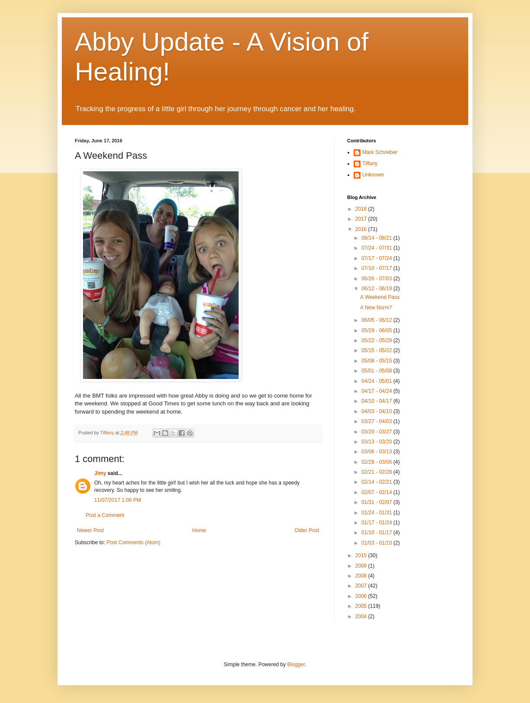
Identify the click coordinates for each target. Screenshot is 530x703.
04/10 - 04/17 (377, 401)
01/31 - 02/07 (377, 502)
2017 (361, 219)
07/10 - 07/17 (377, 268)
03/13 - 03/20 (377, 442)
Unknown (373, 175)
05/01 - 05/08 (377, 371)
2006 (361, 596)
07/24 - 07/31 (377, 248)
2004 (361, 616)
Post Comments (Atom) (133, 542)
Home (199, 530)
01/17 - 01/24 (377, 523)
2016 (361, 229)
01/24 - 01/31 (377, 513)
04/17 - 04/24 (377, 391)
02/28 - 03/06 (377, 462)
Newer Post (90, 530)
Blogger (296, 664)
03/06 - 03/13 (377, 452)
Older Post (306, 530)
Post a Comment (105, 515)
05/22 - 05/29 (377, 340)
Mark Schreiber (379, 152)
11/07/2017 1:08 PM (117, 500)
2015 (361, 555)
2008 (361, 576)
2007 (361, 586)
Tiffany (369, 164)
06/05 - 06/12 (377, 320)
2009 (361, 566)
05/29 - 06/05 (377, 330)
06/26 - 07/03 (377, 279)
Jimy (100, 473)
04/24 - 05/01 (377, 381)
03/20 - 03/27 (377, 432)
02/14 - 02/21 (377, 482)
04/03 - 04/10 (377, 411)
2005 (361, 606)
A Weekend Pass (379, 297)
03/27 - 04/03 (377, 421)
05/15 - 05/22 (377, 350)
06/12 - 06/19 (377, 289)
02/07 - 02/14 (377, 492)
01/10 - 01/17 (377, 533)
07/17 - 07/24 (377, 258)
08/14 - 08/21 (377, 238)
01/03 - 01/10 (377, 543)
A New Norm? (376, 308)
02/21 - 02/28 (377, 472)
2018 (361, 209)
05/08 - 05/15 (377, 361)
